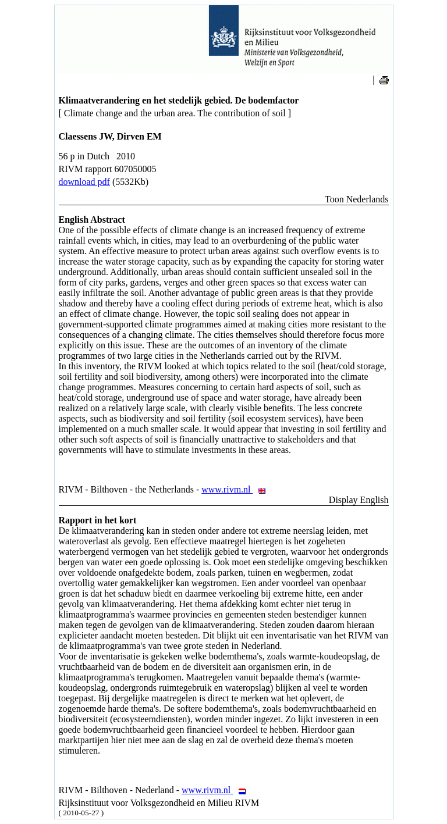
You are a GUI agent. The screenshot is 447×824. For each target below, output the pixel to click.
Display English (359, 500)
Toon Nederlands (357, 199)
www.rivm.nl (236, 489)
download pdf (84, 182)
